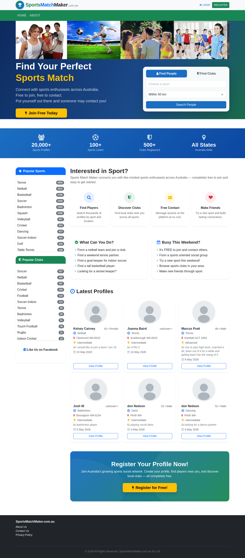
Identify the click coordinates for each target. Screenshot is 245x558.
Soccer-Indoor (40, 238)
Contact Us (22, 530)
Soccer (40, 201)
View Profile (96, 366)
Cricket (40, 225)
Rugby (40, 332)
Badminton (40, 207)
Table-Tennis (40, 250)
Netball (40, 189)
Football (40, 296)
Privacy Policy (24, 534)
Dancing (40, 231)
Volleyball (40, 219)
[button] (224, 40)
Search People (186, 104)
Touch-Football (40, 326)
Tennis (40, 183)
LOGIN (205, 5)
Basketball (40, 195)
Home (21, 15)
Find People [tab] (166, 73)
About (34, 15)
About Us (21, 526)
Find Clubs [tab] (206, 73)
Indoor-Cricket (40, 339)
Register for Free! (149, 488)
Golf (40, 244)
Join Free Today (41, 113)
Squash (40, 213)
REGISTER (221, 5)
